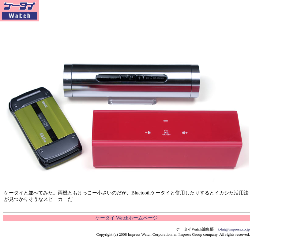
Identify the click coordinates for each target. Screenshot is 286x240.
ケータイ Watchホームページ (126, 217)
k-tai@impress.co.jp (234, 229)
